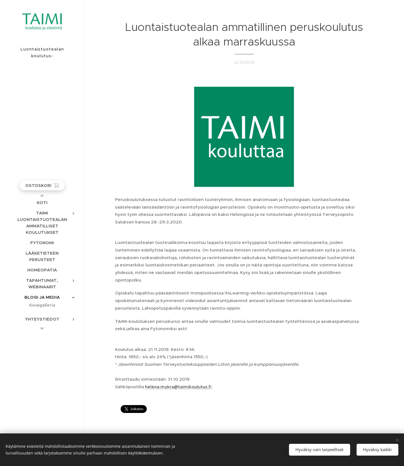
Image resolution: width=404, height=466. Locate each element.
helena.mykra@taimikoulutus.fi (178, 386)
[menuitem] (42, 202)
